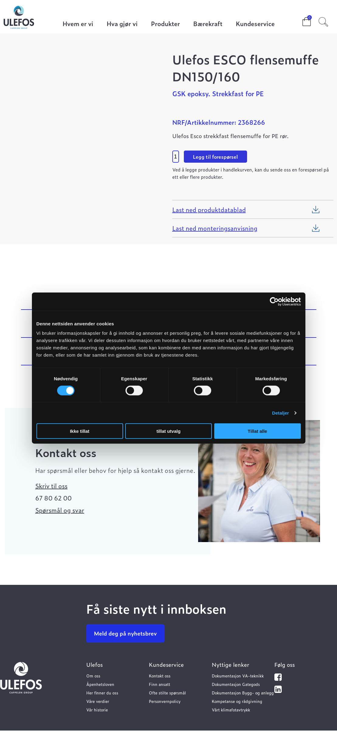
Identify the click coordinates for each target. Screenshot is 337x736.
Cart (302, 20)
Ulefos (94, 664)
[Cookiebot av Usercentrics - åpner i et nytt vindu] (274, 301)
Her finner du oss (102, 693)
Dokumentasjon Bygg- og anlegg (243, 693)
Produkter (165, 24)
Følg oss (284, 664)
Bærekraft (207, 24)
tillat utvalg (168, 431)
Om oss (93, 676)
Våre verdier (97, 701)
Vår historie (97, 710)
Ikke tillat (79, 431)
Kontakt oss (159, 676)
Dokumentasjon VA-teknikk (238, 676)
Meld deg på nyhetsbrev (125, 633)
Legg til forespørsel (215, 156)
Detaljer (280, 412)
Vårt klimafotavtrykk (231, 710)
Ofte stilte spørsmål (167, 693)
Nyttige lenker (230, 664)
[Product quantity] (175, 157)
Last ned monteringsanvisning (214, 227)
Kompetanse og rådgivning (237, 701)
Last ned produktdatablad (209, 209)
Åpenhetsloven (100, 684)
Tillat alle (257, 431)
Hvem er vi (78, 24)
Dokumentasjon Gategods (236, 684)
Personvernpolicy (165, 701)
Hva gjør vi (122, 24)
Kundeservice (255, 24)
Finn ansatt (159, 684)
